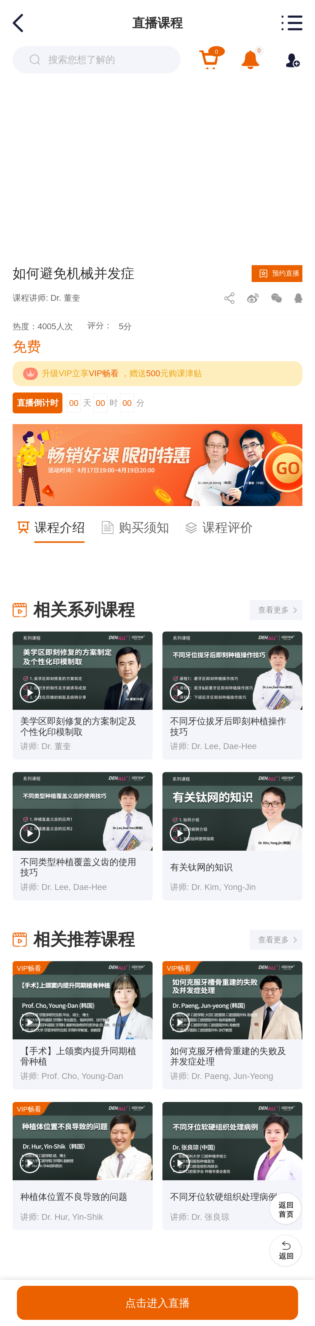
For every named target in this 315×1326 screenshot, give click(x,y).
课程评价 (227, 528)
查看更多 (273, 610)
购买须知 (144, 528)
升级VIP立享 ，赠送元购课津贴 (121, 373)
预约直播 (285, 273)
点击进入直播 (157, 1303)
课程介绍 (59, 528)
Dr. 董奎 (65, 298)
